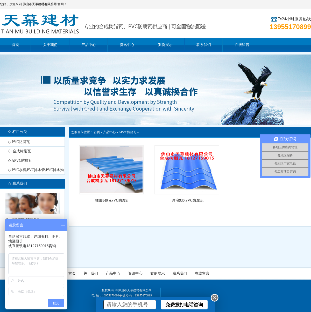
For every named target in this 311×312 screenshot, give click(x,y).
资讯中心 (135, 273)
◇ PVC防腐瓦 (19, 142)
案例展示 (157, 273)
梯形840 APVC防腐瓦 (112, 200)
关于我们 (90, 273)
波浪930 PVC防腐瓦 (187, 200)
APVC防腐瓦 (127, 132)
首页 (97, 132)
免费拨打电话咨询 (184, 304)
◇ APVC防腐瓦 (20, 160)
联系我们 (180, 273)
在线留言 (202, 273)
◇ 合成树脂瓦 (19, 151)
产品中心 (109, 132)
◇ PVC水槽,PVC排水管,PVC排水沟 (36, 170)
